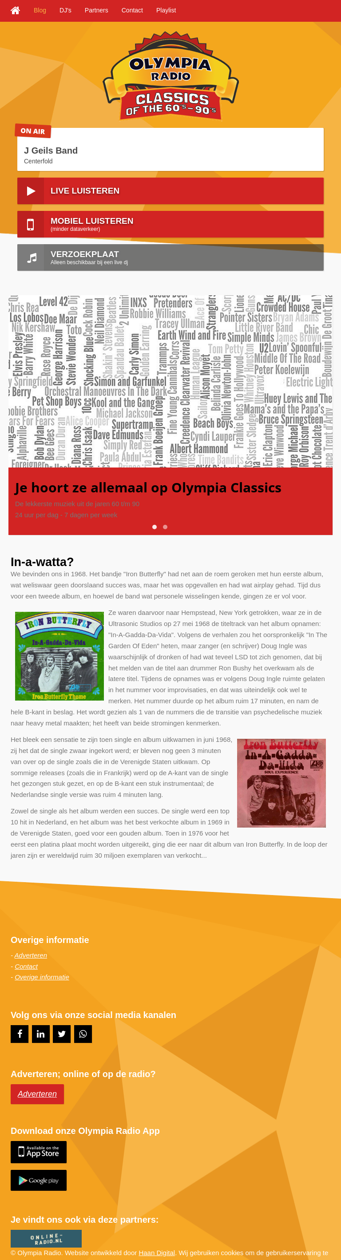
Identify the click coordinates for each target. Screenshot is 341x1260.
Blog (40, 10)
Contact (132, 10)
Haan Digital (157, 1228)
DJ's (65, 10)
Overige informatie (42, 953)
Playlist (166, 10)
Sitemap (58, 1240)
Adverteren (31, 931)
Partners (96, 10)
